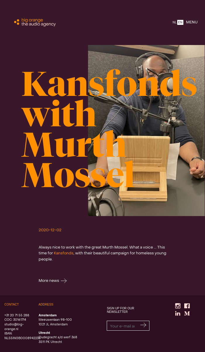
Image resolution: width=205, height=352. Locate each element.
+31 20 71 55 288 (16, 315)
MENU (192, 22)
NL (175, 22)
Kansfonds (63, 253)
